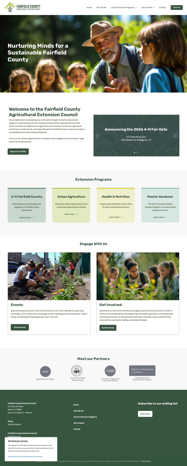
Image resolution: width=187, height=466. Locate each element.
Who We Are (78, 411)
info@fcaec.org (14, 436)
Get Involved (78, 423)
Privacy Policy (146, 461)
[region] (31, 449)
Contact (76, 429)
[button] (137, 7)
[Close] (54, 439)
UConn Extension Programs (84, 417)
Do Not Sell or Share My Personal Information (25, 457)
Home (75, 405)
